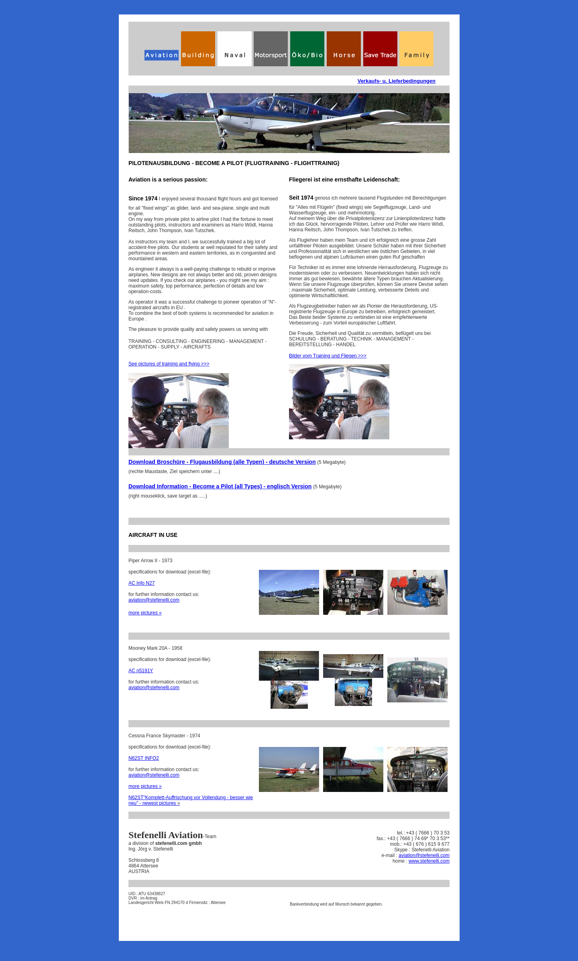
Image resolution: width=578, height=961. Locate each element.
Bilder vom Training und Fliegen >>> (327, 356)
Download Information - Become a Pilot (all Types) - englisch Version (219, 486)
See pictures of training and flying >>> (169, 364)
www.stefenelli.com (429, 861)
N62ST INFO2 (143, 758)
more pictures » (145, 613)
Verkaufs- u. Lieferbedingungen (397, 81)
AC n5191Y (140, 670)
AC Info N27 (141, 583)
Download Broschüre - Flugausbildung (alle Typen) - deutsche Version (221, 462)
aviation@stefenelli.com (153, 600)
